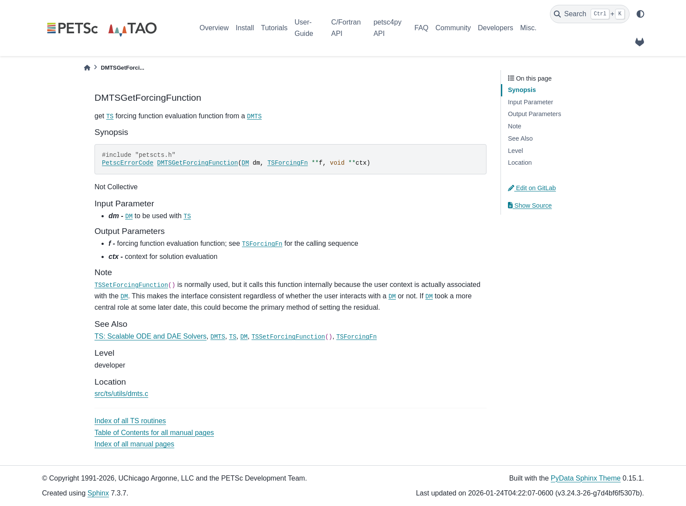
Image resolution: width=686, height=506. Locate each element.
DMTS (254, 116)
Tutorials (274, 28)
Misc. (528, 28)
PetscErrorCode (128, 162)
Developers (495, 28)
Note (514, 126)
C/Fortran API (346, 27)
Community (453, 28)
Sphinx (98, 493)
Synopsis (522, 89)
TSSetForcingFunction (131, 285)
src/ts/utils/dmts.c (121, 393)
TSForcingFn (287, 162)
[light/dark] (640, 14)
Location (520, 162)
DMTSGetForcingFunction (197, 162)
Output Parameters (534, 113)
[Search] (590, 14)
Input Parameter (530, 102)
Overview (214, 28)
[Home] (87, 67)
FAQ (421, 28)
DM (245, 162)
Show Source (530, 205)
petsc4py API (388, 27)
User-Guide (303, 27)
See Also (520, 138)
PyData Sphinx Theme (586, 478)
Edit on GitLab (532, 187)
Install (245, 28)
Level (515, 150)
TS (110, 116)
